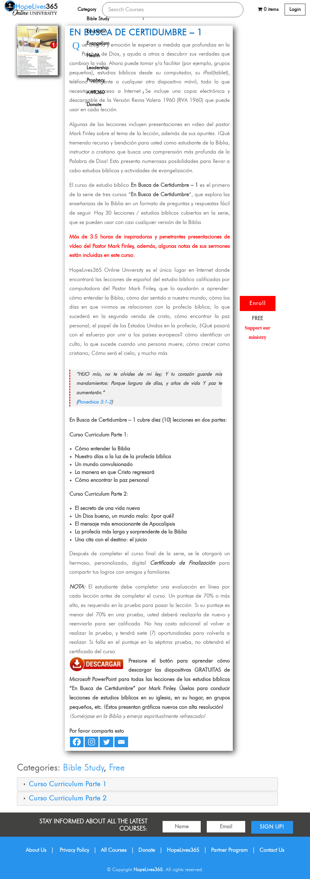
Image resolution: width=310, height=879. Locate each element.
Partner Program (229, 850)
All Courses (114, 850)
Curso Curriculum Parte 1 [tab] (64, 784)
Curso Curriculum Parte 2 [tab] (64, 798)
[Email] (121, 742)
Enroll (257, 303)
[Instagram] (91, 742)
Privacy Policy (74, 850)
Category (87, 9)
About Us (36, 850)
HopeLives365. (149, 869)
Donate (146, 850)
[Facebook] (77, 742)
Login (295, 9)
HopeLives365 (183, 850)
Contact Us (271, 850)
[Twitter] (106, 742)
